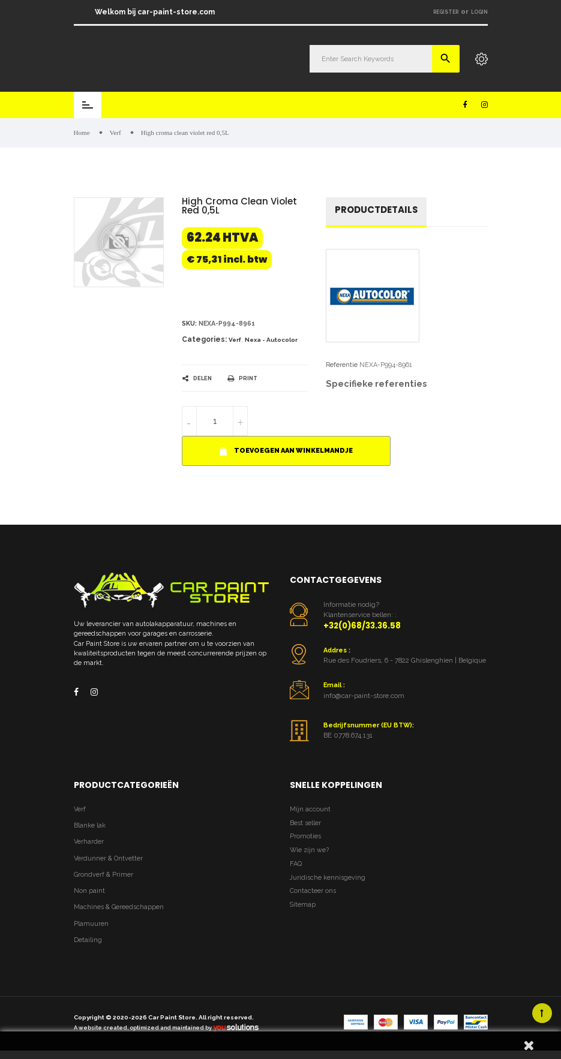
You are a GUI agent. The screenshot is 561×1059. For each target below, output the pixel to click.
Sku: (189, 324)
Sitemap (303, 905)
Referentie (342, 365)
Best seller (305, 824)
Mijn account (310, 810)
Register (445, 12)
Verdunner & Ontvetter (108, 859)
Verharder (89, 842)
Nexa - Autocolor (271, 340)
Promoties (305, 837)
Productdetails (376, 210)
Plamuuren (91, 924)
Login (479, 12)
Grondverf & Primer (103, 875)
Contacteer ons (313, 891)
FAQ (296, 864)
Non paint (89, 891)
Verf (235, 340)
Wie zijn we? (309, 851)
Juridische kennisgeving (327, 878)
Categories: (204, 340)
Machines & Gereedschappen (119, 907)
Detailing (88, 940)
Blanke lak (90, 826)
